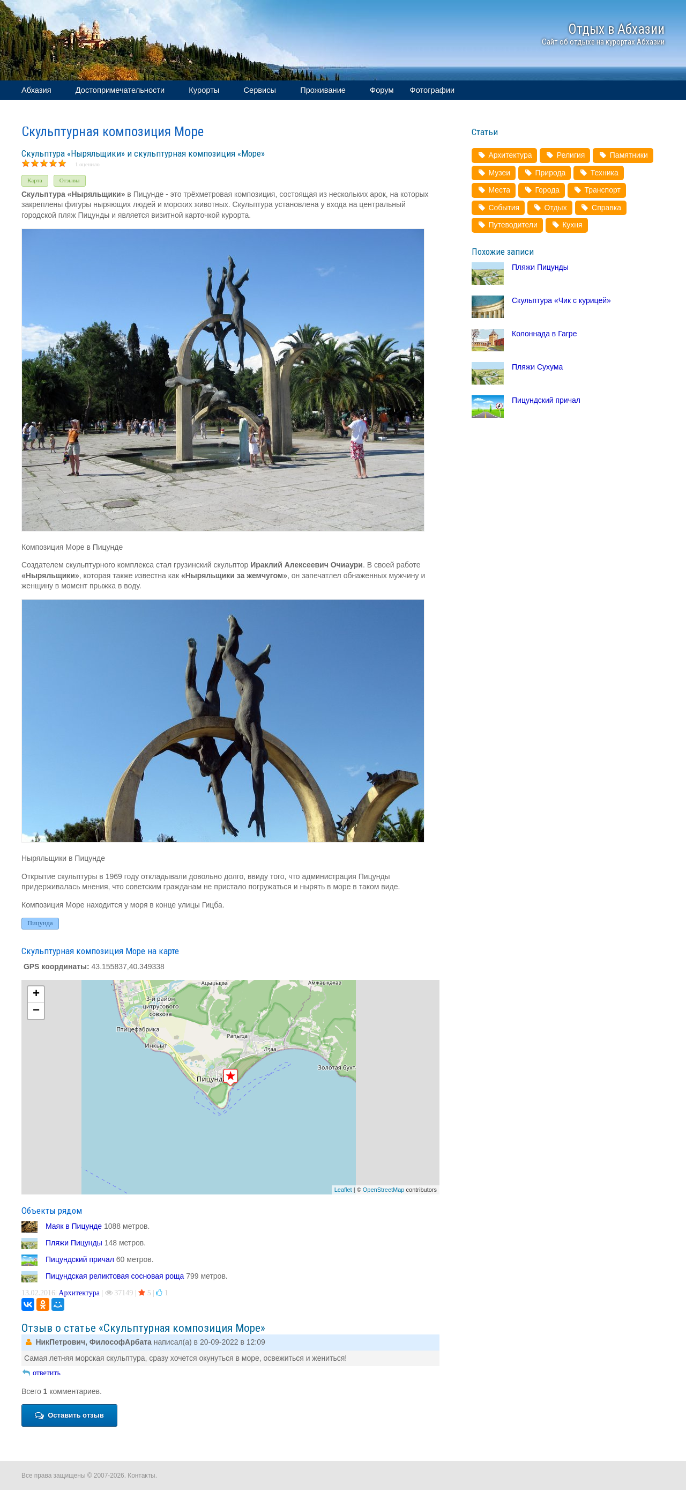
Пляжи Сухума (537, 367)
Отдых (549, 207)
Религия (565, 155)
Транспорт (597, 190)
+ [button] (36, 994)
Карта (34, 180)
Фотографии (432, 90)
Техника (598, 172)
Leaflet (343, 1189)
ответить (41, 1373)
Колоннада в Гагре (544, 333)
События (498, 207)
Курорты (204, 90)
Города (542, 190)
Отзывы (69, 180)
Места (493, 190)
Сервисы (259, 90)
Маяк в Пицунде (74, 1226)
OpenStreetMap (384, 1189)
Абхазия (36, 90)
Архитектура (79, 1293)
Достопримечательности (120, 90)
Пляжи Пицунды (74, 1242)
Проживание (323, 90)
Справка (600, 207)
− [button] (36, 1011)
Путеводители (507, 224)
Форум (382, 90)
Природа (544, 172)
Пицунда (40, 923)
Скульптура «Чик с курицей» (561, 300)
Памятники (622, 155)
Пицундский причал (80, 1259)
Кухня (567, 224)
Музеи (493, 172)
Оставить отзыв (69, 1415)
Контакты (141, 1475)
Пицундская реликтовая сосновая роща (115, 1276)
